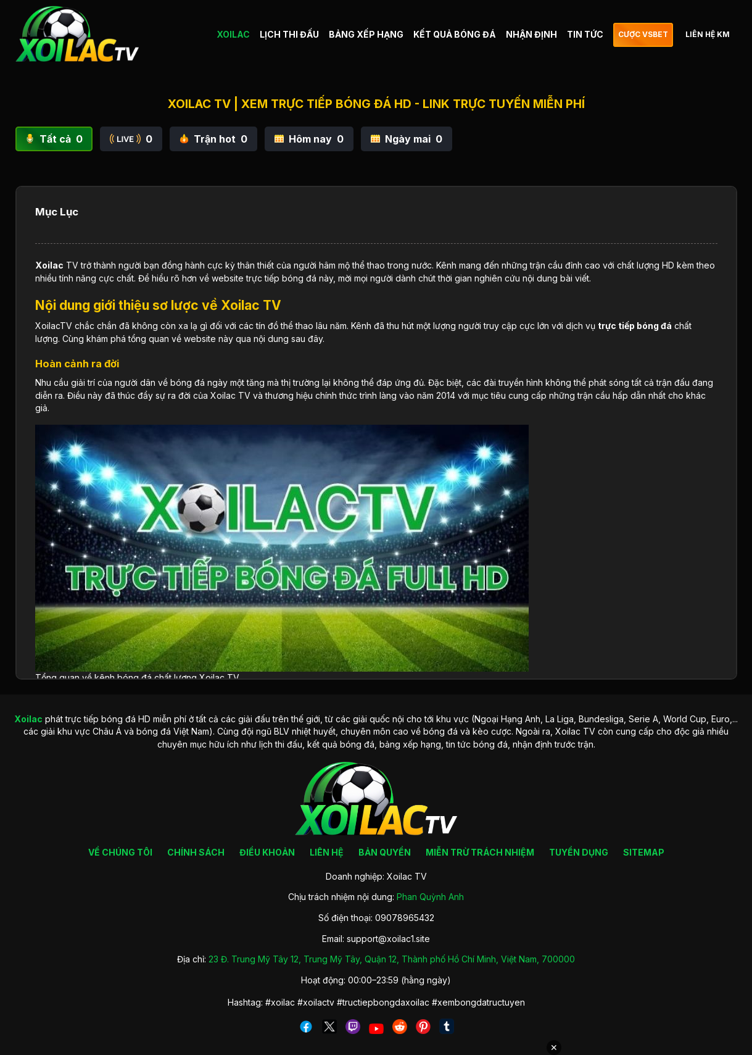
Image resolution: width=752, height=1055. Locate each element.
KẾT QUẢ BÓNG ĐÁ (454, 34)
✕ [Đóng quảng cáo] (554, 1048)
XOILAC (233, 34)
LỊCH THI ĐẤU (289, 34)
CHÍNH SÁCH (196, 852)
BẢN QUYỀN (384, 852)
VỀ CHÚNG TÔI (120, 852)
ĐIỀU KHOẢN (267, 852)
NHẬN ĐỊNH (531, 34)
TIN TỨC (585, 34)
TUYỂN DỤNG (578, 852)
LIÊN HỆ (327, 852)
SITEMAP (643, 852)
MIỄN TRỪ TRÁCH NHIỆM (480, 852)
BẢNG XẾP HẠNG (366, 34)
